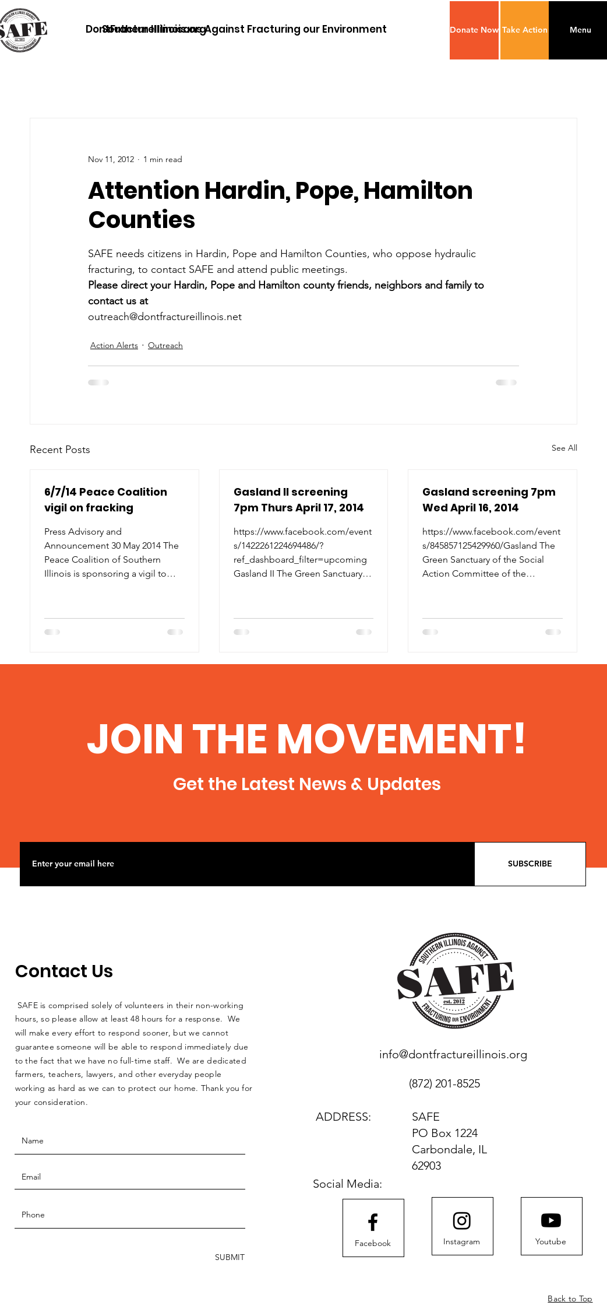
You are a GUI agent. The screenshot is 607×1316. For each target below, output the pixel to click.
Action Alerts (114, 345)
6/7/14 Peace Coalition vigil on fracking (105, 500)
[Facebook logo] (372, 1222)
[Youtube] (551, 1242)
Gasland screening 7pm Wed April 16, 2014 (489, 500)
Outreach (165, 345)
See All (564, 448)
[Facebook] (373, 1243)
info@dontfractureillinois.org (453, 1054)
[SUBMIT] (229, 1257)
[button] (474, 30)
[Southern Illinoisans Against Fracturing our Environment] (244, 29)
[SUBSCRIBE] (530, 864)
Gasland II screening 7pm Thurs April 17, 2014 (299, 500)
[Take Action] (524, 30)
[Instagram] (462, 1242)
